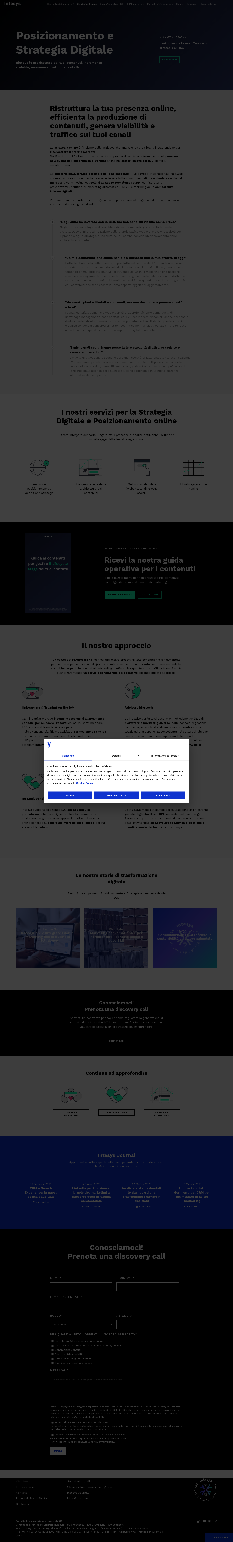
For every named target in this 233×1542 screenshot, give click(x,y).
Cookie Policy (84, 783)
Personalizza (116, 795)
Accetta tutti (163, 795)
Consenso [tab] (68, 755)
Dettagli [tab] (116, 755)
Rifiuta (70, 795)
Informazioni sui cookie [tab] (165, 755)
